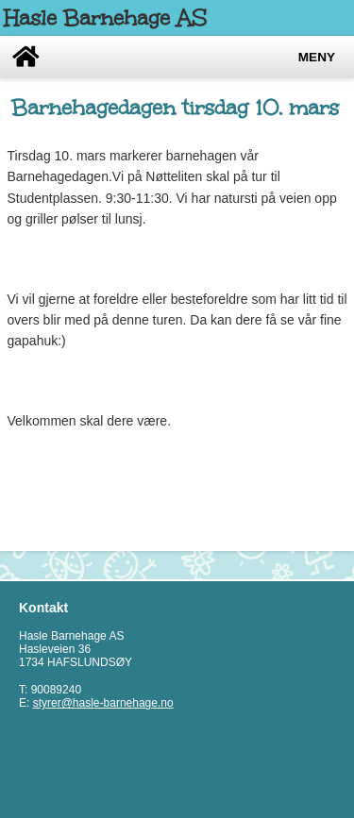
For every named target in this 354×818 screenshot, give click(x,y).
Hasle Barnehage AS (105, 18)
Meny (316, 57)
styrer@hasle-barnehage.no (103, 702)
